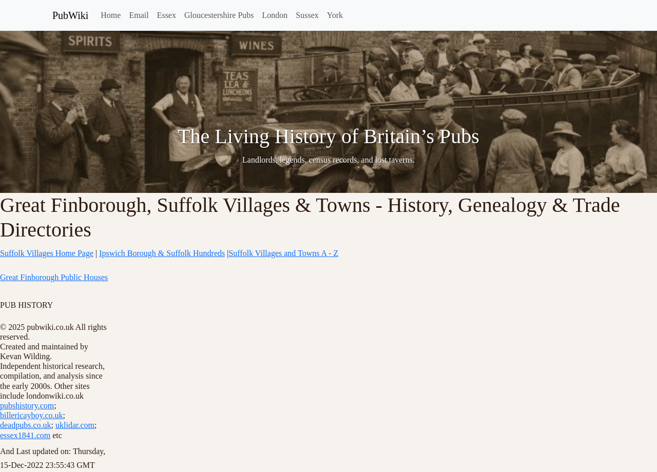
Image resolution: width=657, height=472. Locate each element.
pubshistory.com (27, 405)
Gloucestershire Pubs (219, 15)
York (335, 15)
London (275, 15)
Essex (166, 15)
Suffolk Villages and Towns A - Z (283, 253)
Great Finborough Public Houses (54, 277)
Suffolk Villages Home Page (46, 253)
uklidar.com (74, 425)
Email (138, 15)
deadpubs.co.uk (25, 425)
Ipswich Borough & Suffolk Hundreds (162, 253)
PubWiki (70, 15)
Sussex (307, 15)
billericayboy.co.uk (31, 415)
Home (111, 15)
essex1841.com (25, 435)
